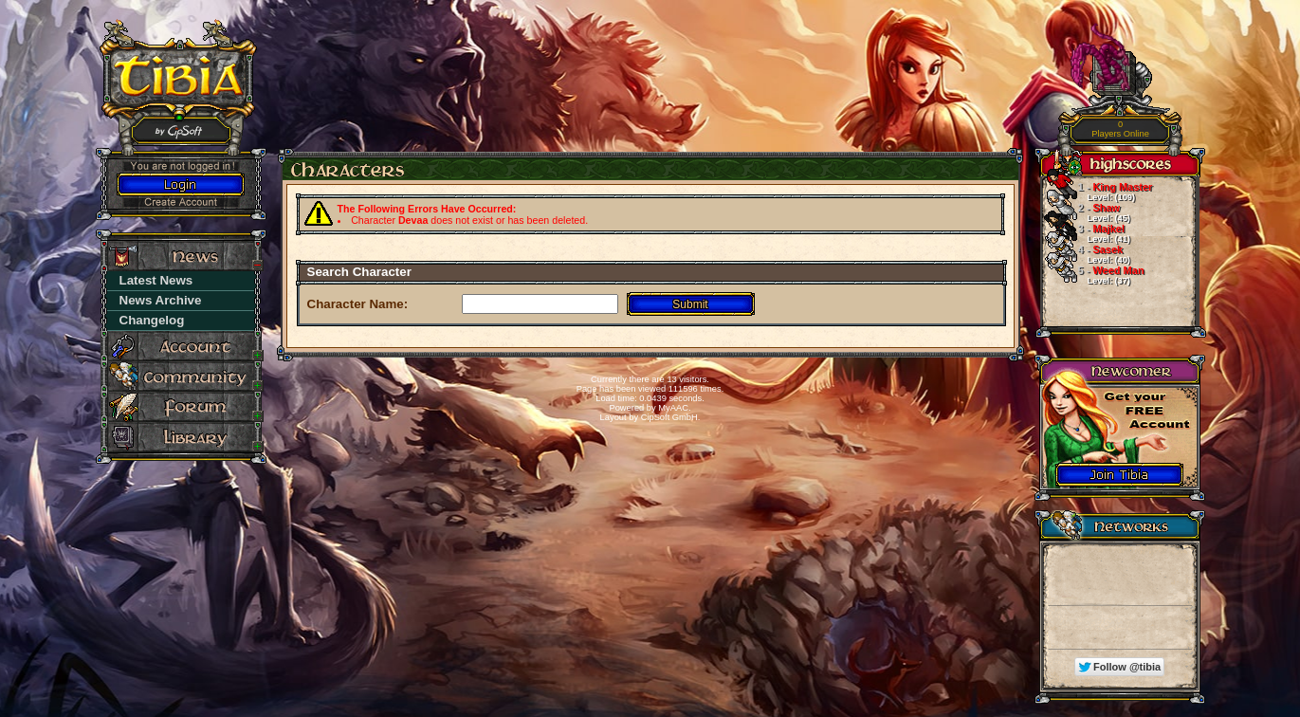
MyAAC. (674, 408)
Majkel (1085, 233)
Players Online (1120, 129)
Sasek (1085, 254)
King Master (1096, 191)
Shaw (1085, 212)
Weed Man (1092, 275)
